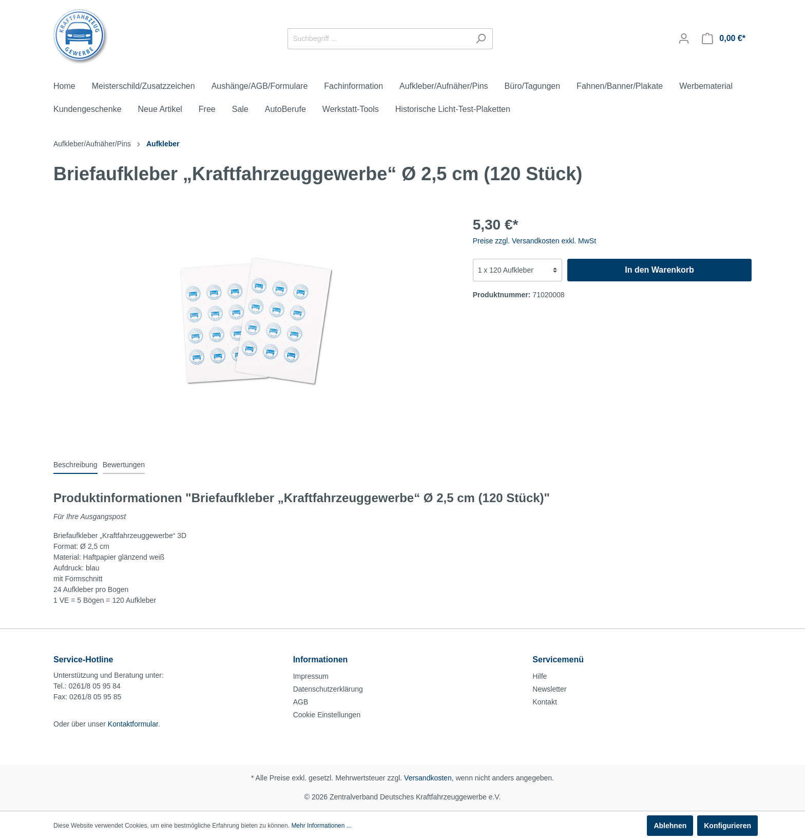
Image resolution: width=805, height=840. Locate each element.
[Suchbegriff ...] (378, 38)
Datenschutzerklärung (328, 689)
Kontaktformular (133, 724)
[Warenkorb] (724, 38)
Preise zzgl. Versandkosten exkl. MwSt (534, 241)
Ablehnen (670, 826)
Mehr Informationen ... (321, 825)
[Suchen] (481, 38)
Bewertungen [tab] (124, 465)
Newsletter (549, 689)
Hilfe (539, 676)
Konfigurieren (727, 826)
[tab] (75, 464)
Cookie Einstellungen (327, 715)
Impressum (311, 676)
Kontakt (544, 702)
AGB (301, 702)
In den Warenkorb (659, 269)
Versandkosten (428, 778)
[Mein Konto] (684, 38)
